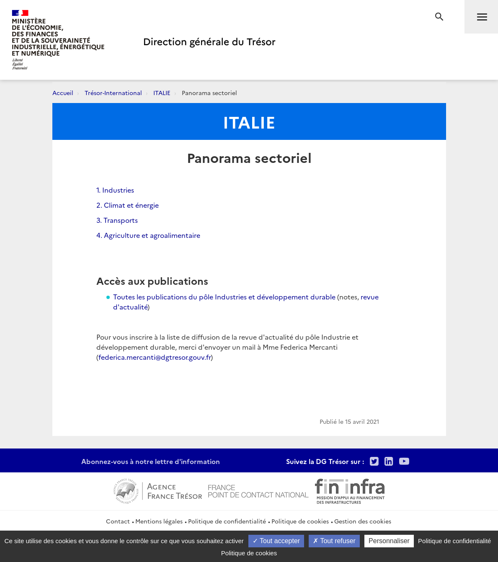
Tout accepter (276, 540)
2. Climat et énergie (127, 204)
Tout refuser (334, 540)
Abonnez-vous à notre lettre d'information (150, 461)
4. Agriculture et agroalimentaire (148, 235)
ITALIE (161, 92)
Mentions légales (159, 521)
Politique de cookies (300, 521)
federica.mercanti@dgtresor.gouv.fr (154, 356)
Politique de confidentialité (227, 521)
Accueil (62, 92)
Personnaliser (389, 540)
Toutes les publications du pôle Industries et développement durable (224, 296)
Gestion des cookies (362, 521)
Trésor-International (113, 92)
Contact (118, 521)
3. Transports (117, 219)
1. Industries (115, 189)
